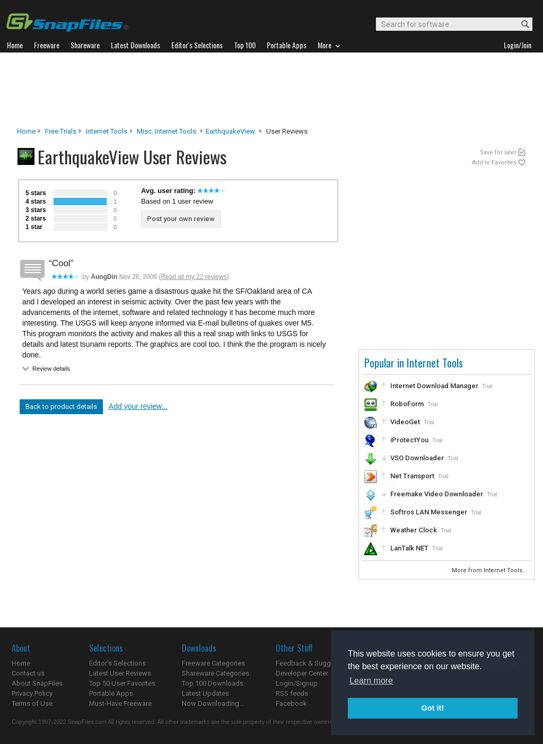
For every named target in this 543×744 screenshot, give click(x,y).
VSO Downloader (417, 458)
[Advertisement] (271, 89)
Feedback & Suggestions (315, 663)
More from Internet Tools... (490, 570)
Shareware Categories (215, 673)
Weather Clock (413, 530)
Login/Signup (297, 683)
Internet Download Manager (434, 386)
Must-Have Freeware (120, 703)
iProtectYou (409, 440)
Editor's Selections (117, 663)
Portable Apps (111, 693)
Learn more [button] (371, 680)
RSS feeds (292, 693)
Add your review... (138, 406)
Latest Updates (205, 693)
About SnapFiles (37, 683)
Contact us (28, 673)
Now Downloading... (213, 703)
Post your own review (181, 219)
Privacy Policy (32, 693)
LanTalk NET (409, 548)
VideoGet (405, 422)
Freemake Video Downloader (436, 494)
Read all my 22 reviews (193, 277)
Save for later (498, 152)
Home (26, 131)
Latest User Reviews (120, 673)
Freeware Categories (213, 663)
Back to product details (61, 406)
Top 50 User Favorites (122, 683)
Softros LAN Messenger (428, 512)
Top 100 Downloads (212, 683)
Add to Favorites (494, 162)
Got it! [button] (433, 708)
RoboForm (407, 404)
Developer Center (302, 673)
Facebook (291, 703)
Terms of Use (32, 703)
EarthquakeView (230, 131)
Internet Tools (106, 131)
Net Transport (412, 476)
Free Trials (60, 131)
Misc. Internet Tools (166, 131)
